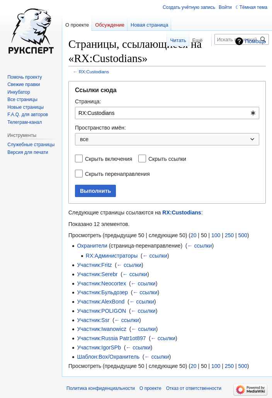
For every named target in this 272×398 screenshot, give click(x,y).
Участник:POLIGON (101, 311)
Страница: (88, 101)
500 (242, 235)
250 (229, 235)
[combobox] (167, 113)
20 (193, 235)
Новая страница (149, 25)
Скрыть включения (108, 159)
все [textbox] (84, 139)
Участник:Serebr (97, 274)
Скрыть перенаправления (117, 174)
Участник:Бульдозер (102, 292)
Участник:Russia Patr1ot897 (111, 338)
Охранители (92, 246)
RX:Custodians (94, 71)
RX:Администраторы (112, 256)
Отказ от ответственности (193, 388)
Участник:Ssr (93, 320)
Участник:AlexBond (100, 301)
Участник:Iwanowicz (101, 329)
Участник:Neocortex (101, 283)
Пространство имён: (100, 128)
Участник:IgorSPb (99, 347)
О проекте (150, 388)
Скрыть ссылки (167, 159)
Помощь (255, 41)
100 (215, 235)
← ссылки (199, 246)
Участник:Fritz (94, 265)
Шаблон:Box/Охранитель (108, 357)
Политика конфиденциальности (100, 388)
